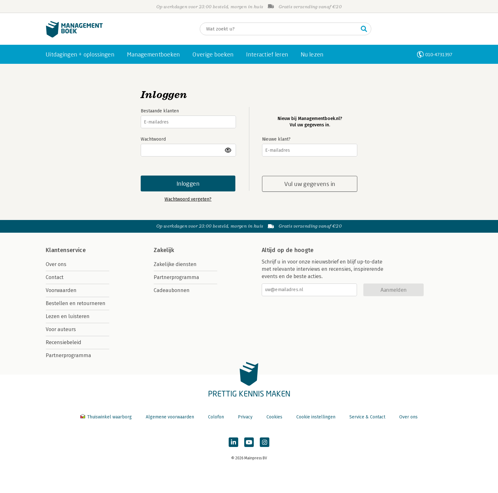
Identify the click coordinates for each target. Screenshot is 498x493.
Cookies (274, 417)
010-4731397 (438, 54)
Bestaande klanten (160, 111)
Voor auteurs (61, 329)
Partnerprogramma (68, 355)
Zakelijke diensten (175, 264)
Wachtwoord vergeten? (188, 199)
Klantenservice (66, 250)
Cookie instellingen (315, 417)
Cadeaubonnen (172, 290)
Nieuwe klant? (276, 139)
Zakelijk (164, 250)
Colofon (216, 417)
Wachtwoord (153, 139)
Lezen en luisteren (68, 316)
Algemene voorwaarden (170, 417)
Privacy (245, 417)
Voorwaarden (61, 290)
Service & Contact (367, 417)
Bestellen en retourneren (75, 303)
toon (228, 150)
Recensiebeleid (63, 342)
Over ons (56, 264)
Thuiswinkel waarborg (106, 417)
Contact (55, 277)
